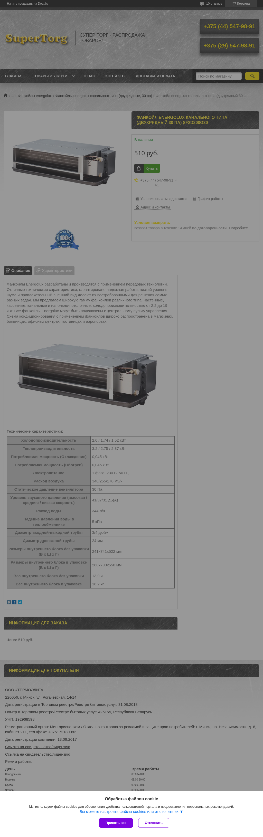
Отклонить (154, 823)
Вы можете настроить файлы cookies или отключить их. (130, 811)
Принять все (116, 823)
